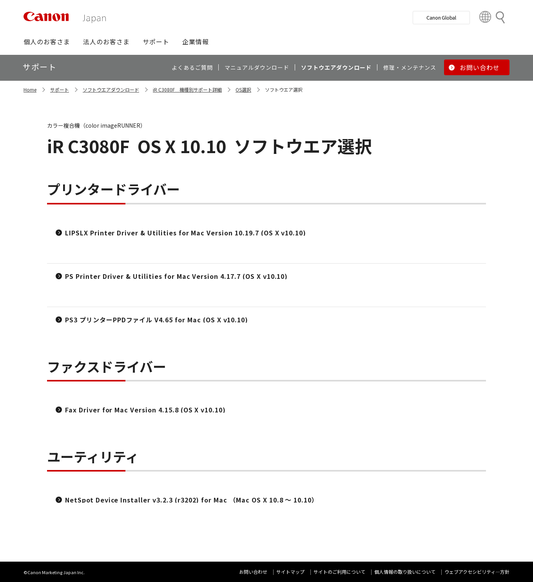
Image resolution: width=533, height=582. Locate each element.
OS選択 (243, 89)
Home (30, 89)
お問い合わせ (253, 571)
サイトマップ (290, 571)
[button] (47, 41)
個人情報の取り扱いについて (404, 571)
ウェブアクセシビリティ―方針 (476, 571)
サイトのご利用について (339, 571)
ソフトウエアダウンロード (111, 89)
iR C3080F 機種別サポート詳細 (187, 89)
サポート (59, 89)
